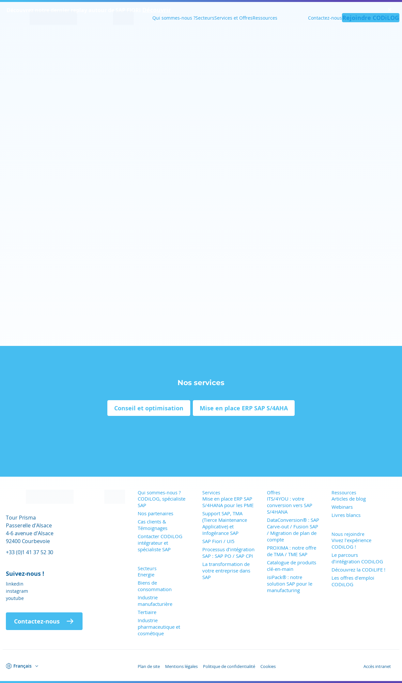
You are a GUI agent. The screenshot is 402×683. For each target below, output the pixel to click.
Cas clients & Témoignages (152, 524)
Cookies (268, 666)
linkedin (14, 584)
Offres (273, 492)
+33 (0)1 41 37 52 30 (29, 552)
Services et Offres (233, 18)
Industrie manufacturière (155, 600)
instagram (17, 591)
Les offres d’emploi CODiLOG (353, 581)
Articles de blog (349, 498)
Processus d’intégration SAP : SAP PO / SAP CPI (228, 552)
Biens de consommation (155, 585)
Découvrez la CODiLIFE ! (358, 569)
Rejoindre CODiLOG (370, 18)
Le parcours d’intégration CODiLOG (357, 558)
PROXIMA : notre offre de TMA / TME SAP (291, 550)
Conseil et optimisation (148, 408)
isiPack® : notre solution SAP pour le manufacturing (289, 583)
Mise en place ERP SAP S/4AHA (244, 408)
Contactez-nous (325, 18)
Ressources (265, 18)
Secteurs (204, 18)
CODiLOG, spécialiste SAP (161, 501)
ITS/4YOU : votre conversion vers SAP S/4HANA (289, 505)
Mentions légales (181, 666)
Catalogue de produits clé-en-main (291, 565)
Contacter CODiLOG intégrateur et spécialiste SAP (160, 543)
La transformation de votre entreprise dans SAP (226, 570)
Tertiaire (147, 612)
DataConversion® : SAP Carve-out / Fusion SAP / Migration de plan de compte (293, 530)
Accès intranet (377, 666)
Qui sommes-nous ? (173, 18)
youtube (15, 598)
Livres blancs (346, 515)
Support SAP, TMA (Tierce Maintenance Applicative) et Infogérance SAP (224, 523)
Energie (146, 574)
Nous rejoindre (348, 534)
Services (211, 492)
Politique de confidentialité (229, 666)
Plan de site (149, 666)
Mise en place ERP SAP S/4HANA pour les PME (228, 501)
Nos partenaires (155, 513)
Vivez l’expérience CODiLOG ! (351, 543)
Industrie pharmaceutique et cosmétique (159, 627)
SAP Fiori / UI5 (218, 541)
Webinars (342, 507)
